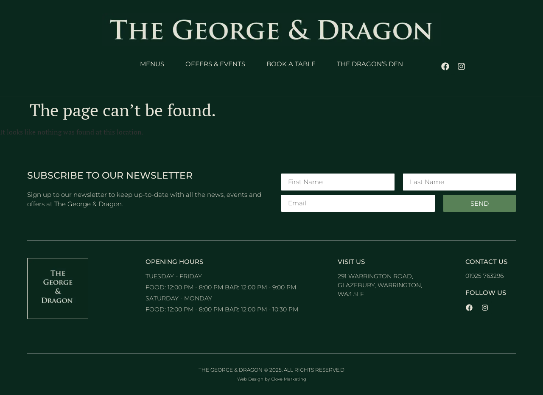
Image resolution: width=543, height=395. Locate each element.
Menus (152, 64)
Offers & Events (215, 64)
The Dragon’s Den (370, 64)
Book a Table (291, 64)
